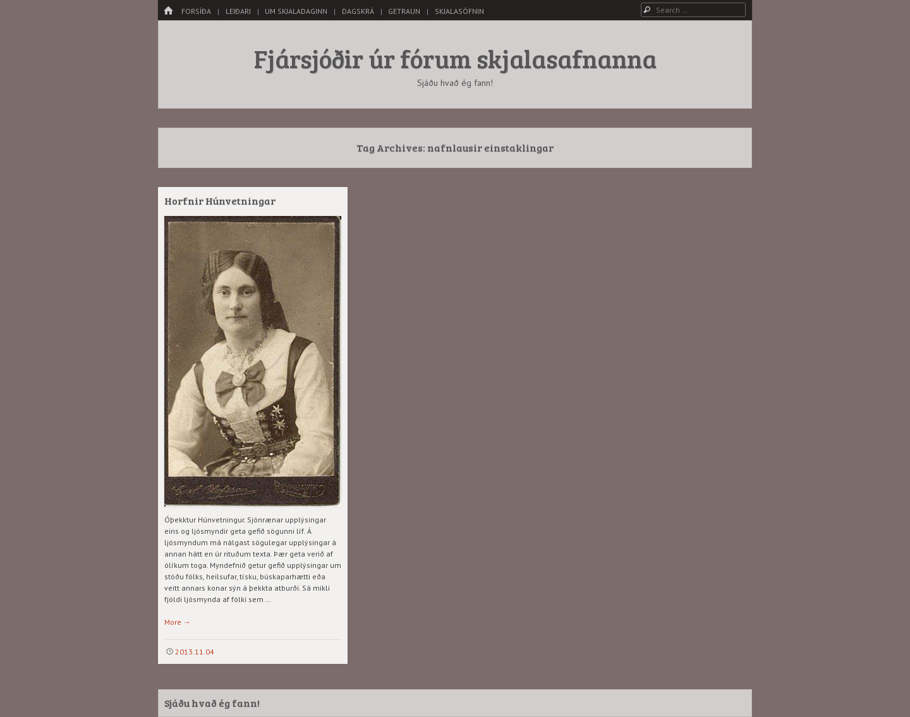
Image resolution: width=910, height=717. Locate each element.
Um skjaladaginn (296, 11)
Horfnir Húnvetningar (220, 200)
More (177, 622)
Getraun (404, 11)
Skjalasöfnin (459, 11)
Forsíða (196, 11)
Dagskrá (358, 11)
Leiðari (238, 11)
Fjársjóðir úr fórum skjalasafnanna (455, 58)
